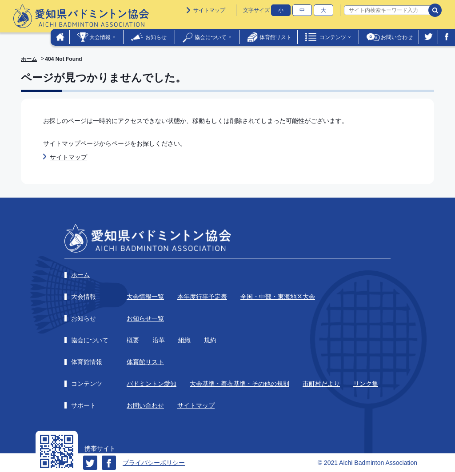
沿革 (158, 340)
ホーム (29, 59)
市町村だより (321, 383)
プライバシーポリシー (154, 462)
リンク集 (365, 383)
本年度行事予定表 (202, 296)
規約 (210, 340)
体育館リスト (275, 37)
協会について (211, 37)
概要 (133, 340)
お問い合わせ (397, 37)
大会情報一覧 (145, 296)
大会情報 (100, 37)
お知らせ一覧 (145, 318)
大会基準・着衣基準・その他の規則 (239, 383)
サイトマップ (209, 10)
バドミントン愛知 (151, 383)
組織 (184, 340)
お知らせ (156, 37)
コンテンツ (332, 37)
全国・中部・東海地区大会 (277, 296)
